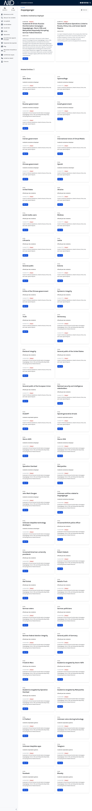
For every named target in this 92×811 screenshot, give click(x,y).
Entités (23, 7)
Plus (25, 58)
